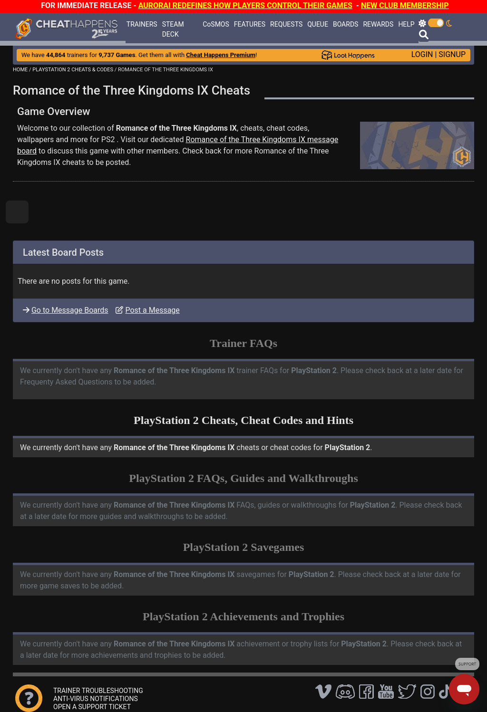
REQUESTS (286, 24)
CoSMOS (216, 24)
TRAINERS (142, 24)
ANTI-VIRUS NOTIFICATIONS (95, 698)
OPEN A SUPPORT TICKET (92, 707)
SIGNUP (452, 54)
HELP (406, 24)
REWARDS (378, 24)
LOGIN (422, 54)
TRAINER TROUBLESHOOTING (98, 690)
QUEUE (317, 24)
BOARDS (345, 24)
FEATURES (249, 24)
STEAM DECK (173, 29)
